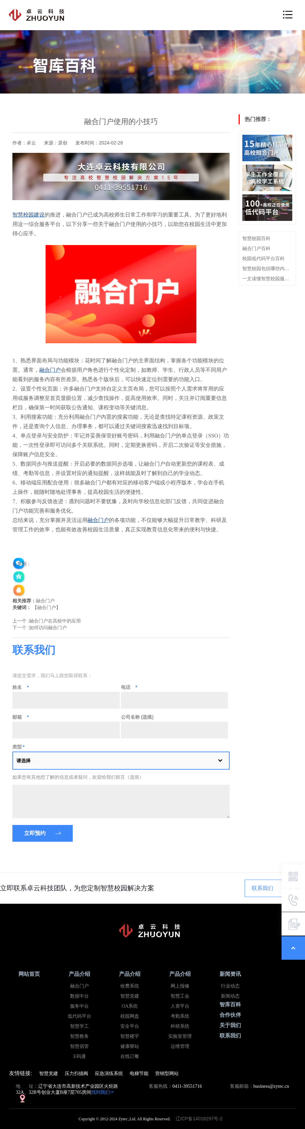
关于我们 (230, 1025)
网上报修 (180, 986)
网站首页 (29, 974)
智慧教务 (79, 1036)
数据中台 (79, 996)
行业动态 (230, 986)
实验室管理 (180, 1036)
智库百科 (230, 1004)
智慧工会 (180, 996)
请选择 (23, 760)
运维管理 (180, 1046)
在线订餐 (129, 1056)
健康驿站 (129, 1046)
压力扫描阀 (76, 1073)
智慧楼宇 (129, 1036)
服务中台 (79, 1006)
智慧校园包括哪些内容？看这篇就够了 (267, 268)
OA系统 (130, 1006)
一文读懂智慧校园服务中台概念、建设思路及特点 (267, 278)
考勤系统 (180, 1016)
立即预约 (35, 833)
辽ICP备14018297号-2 (201, 1118)
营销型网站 (167, 1073)
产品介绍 (79, 974)
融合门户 (45, 600)
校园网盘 (129, 1016)
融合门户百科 (256, 248)
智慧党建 (129, 996)
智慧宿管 (79, 1046)
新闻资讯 (230, 974)
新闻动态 (230, 996)
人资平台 (180, 1006)
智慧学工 (79, 1026)
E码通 (79, 1056)
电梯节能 (139, 1073)
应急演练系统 (109, 1073)
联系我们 (262, 888)
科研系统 (180, 1026)
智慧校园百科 (256, 238)
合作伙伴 (230, 1015)
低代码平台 (79, 1016)
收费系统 (129, 986)
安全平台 (129, 1026)
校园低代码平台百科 (263, 258)
